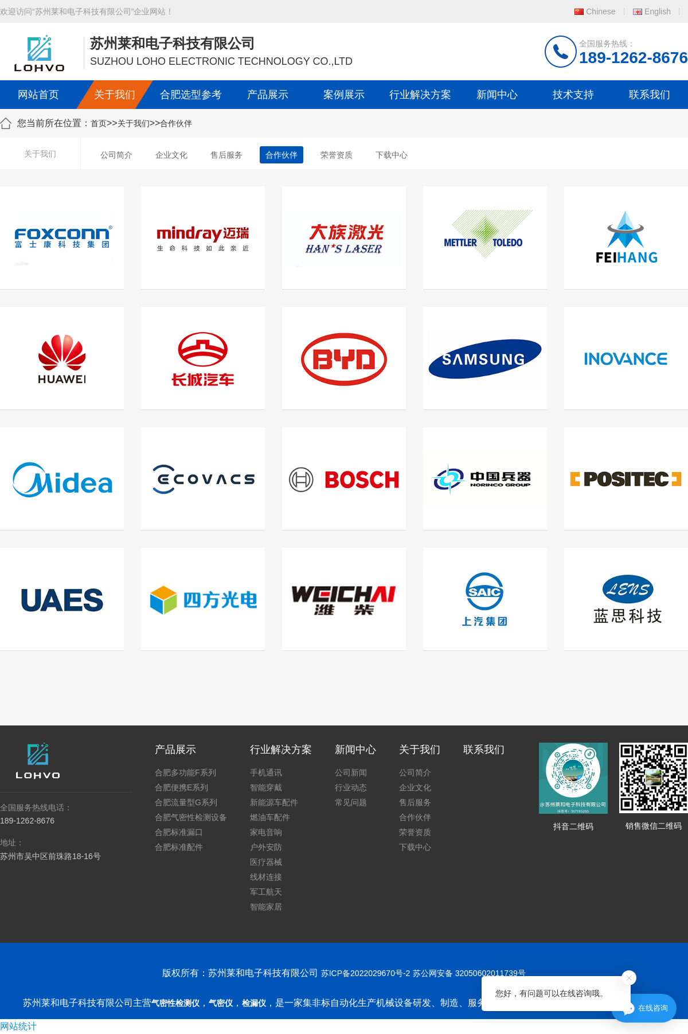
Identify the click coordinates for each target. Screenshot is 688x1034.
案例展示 (344, 94)
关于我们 (114, 94)
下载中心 (392, 154)
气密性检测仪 (175, 1003)
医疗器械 (266, 862)
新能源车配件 (274, 802)
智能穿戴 (266, 787)
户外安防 (266, 847)
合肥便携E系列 (181, 787)
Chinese (600, 11)
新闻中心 (497, 94)
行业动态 (351, 787)
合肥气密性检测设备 (191, 817)
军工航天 (266, 891)
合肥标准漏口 (179, 832)
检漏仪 (254, 1003)
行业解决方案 (420, 94)
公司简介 (116, 154)
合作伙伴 (176, 123)
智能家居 (266, 906)
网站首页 (38, 94)
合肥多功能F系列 (185, 772)
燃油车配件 (270, 817)
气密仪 (221, 1003)
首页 (99, 123)
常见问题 (351, 802)
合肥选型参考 (191, 94)
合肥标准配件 (179, 847)
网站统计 (18, 1026)
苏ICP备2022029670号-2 (366, 973)
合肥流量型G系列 (186, 802)
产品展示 (267, 94)
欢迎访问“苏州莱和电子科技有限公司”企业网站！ (87, 11)
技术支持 (573, 94)
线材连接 (266, 876)
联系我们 (649, 94)
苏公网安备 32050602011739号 (469, 973)
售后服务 (226, 154)
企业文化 (171, 154)
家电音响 (266, 832)
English (657, 11)
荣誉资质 (336, 154)
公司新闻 (351, 772)
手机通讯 (266, 772)
